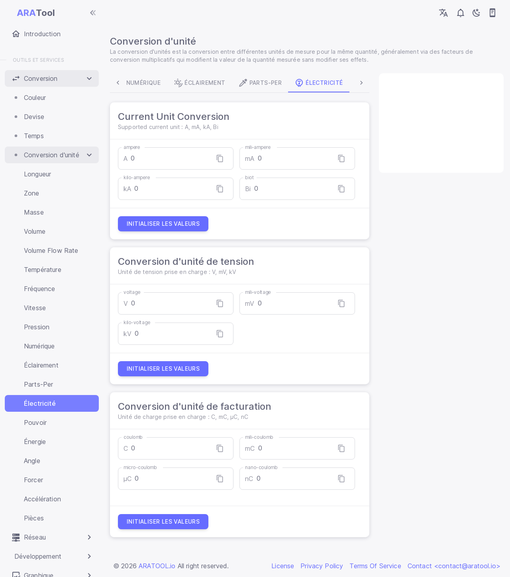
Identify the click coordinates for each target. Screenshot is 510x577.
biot (250, 177)
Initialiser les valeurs (166, 223)
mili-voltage (259, 292)
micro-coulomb (143, 467)
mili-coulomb (260, 437)
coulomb (136, 437)
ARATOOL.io (157, 566)
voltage (135, 292)
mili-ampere (258, 147)
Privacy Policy (321, 566)
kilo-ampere (140, 177)
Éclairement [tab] (202, 82)
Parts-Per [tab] (263, 82)
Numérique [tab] (141, 82)
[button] (52, 78)
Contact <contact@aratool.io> (454, 566)
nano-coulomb (262, 467)
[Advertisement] (439, 123)
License (282, 566)
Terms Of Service (375, 566)
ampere (135, 147)
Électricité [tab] (321, 82)
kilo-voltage (140, 322)
